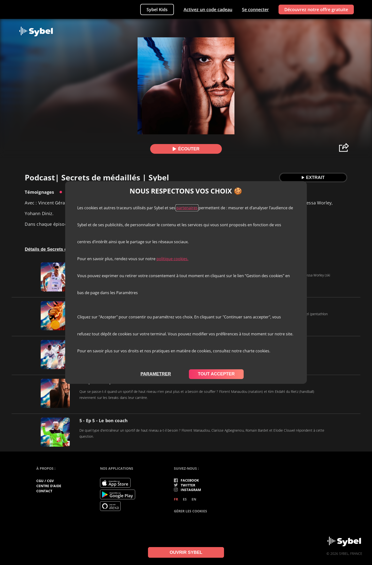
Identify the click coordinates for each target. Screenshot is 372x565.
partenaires (187, 207)
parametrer (155, 373)
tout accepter (216, 373)
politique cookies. (172, 258)
